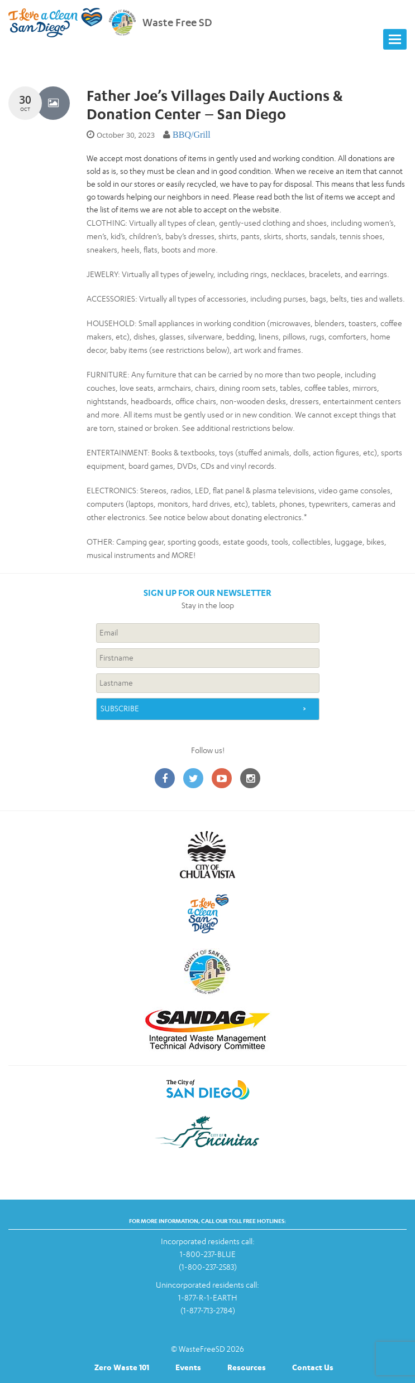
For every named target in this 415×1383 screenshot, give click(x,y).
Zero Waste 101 (121, 1367)
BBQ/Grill (192, 134)
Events (188, 1367)
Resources (246, 1367)
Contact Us (312, 1367)
